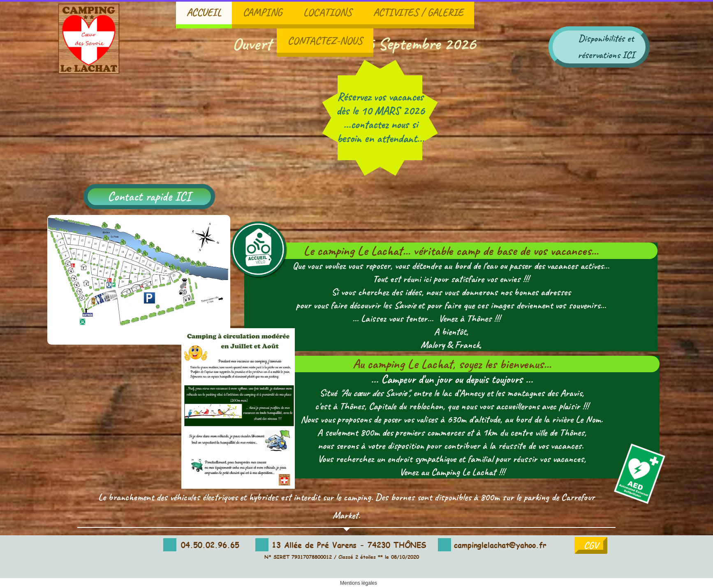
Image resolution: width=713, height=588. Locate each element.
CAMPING (262, 12)
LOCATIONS (327, 12)
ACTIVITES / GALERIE (418, 12)
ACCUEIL (204, 12)
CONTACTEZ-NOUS (325, 40)
